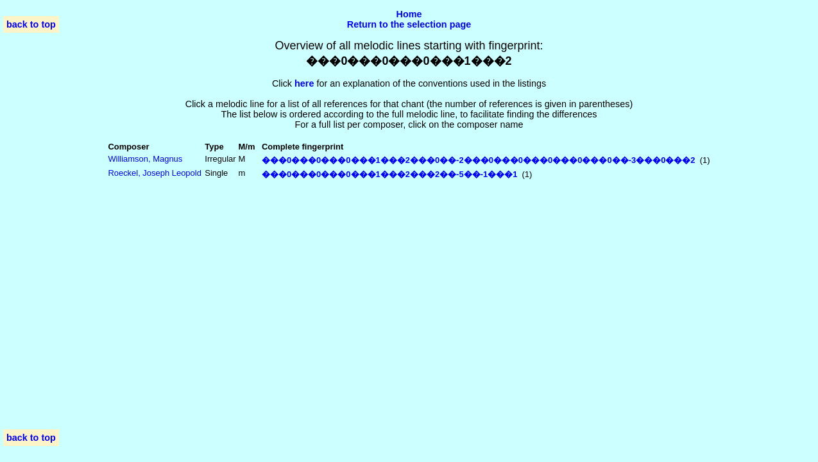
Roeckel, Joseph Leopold (154, 173)
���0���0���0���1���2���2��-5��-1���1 (389, 174)
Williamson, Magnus (145, 159)
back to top (31, 24)
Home (409, 14)
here (304, 83)
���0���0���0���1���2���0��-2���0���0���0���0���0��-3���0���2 (478, 160)
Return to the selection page (409, 24)
